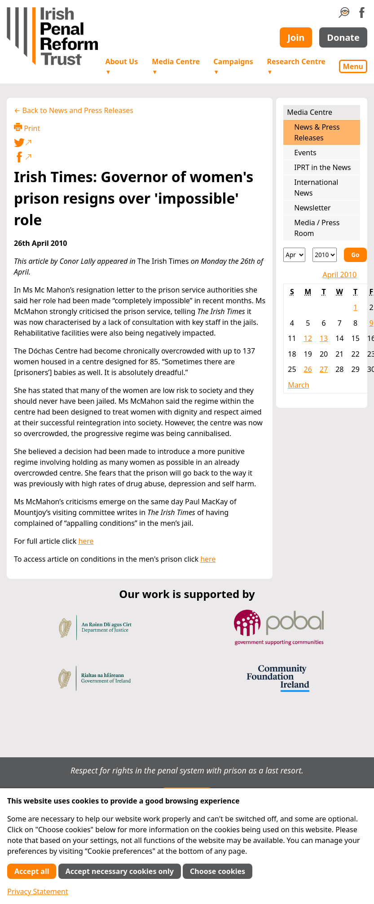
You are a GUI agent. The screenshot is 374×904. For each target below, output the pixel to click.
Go (355, 254)
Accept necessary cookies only (120, 871)
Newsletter (312, 208)
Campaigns (233, 66)
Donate (343, 37)
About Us (121, 66)
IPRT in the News (322, 167)
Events (305, 152)
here (85, 541)
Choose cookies (217, 871)
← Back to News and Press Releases (73, 110)
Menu (353, 66)
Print (27, 128)
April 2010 (339, 274)
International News (316, 187)
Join (295, 37)
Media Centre (176, 66)
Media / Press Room (316, 228)
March (298, 385)
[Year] (324, 255)
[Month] (294, 255)
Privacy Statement (37, 891)
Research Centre (296, 66)
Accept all (31, 871)
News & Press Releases (316, 132)
